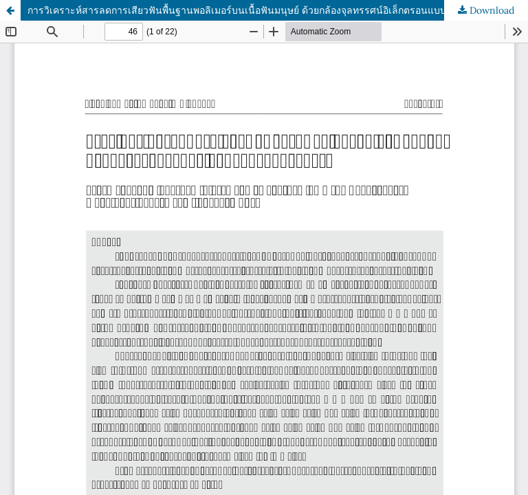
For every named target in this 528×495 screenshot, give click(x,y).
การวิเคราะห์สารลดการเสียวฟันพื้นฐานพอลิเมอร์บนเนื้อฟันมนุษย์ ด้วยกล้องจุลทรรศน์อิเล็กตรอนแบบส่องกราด (256, 10)
